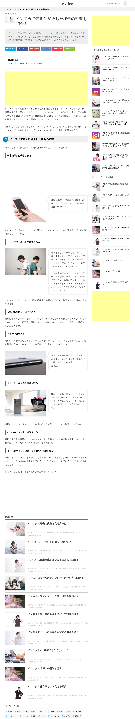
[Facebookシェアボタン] (22, 49)
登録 (17, 711)
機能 (67, 711)
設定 (33, 711)
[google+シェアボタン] (34, 49)
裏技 (33, 716)
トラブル (66, 716)
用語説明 (77, 716)
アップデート (11, 716)
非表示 (15, 60)
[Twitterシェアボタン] (10, 49)
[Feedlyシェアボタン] (69, 49)
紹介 (59, 711)
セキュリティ (53, 716)
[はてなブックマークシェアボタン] (46, 49)
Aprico (67, 3)
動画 (51, 711)
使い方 (9, 711)
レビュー (76, 711)
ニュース (24, 716)
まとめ (41, 716)
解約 (25, 711)
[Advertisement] (46, 88)
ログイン (42, 711)
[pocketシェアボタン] (57, 49)
